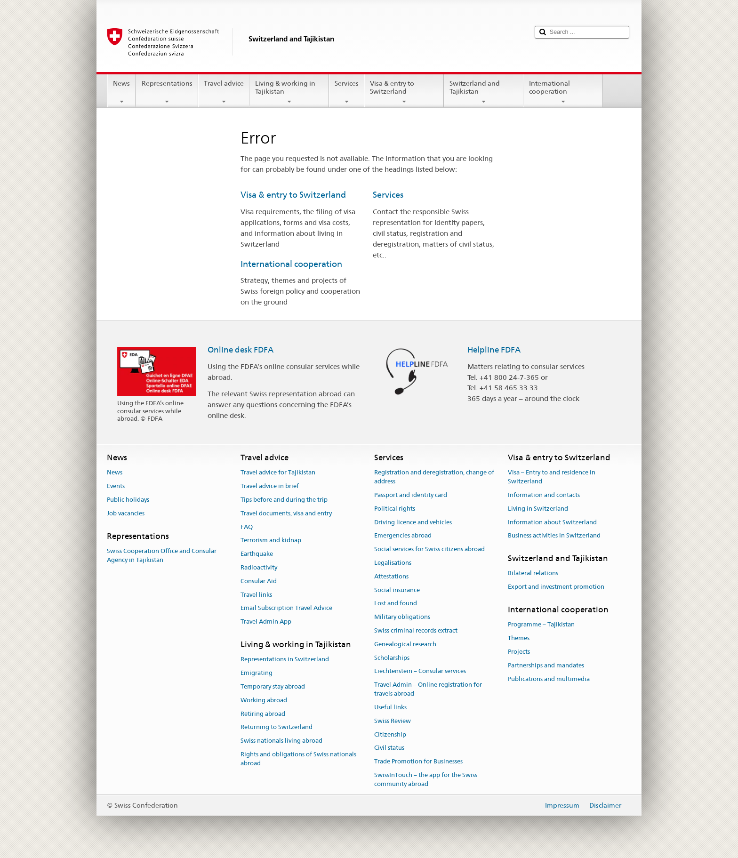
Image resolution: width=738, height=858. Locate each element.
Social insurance (397, 589)
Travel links (256, 594)
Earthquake (257, 553)
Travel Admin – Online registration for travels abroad (428, 690)
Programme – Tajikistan (541, 624)
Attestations (391, 576)
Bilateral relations (533, 573)
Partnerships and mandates (546, 665)
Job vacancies (125, 513)
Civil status (389, 748)
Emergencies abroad (403, 535)
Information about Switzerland (552, 522)
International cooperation (563, 92)
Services (346, 92)
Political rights (394, 508)
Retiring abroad (263, 713)
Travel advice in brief (270, 485)
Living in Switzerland (538, 508)
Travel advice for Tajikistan (278, 472)
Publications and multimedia (549, 678)
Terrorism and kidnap (271, 540)
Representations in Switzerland (285, 659)
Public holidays (128, 499)
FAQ (247, 526)
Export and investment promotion (556, 586)
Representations (166, 92)
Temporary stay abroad (273, 686)
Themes (518, 637)
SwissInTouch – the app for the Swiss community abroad (425, 779)
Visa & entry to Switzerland (404, 92)
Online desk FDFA (240, 349)
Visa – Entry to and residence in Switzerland (551, 477)
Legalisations (392, 562)
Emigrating (257, 672)
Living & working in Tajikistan (289, 92)
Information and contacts (544, 494)
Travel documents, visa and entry (286, 513)
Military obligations (402, 616)
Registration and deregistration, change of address (434, 477)
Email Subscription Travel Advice (286, 608)
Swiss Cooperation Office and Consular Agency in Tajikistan (162, 555)
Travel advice (224, 92)
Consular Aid (259, 581)
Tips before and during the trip (284, 499)
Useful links (390, 707)
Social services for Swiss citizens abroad (429, 549)
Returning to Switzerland (277, 727)
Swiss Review (392, 720)
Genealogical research (405, 644)
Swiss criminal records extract (415, 630)
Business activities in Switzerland (554, 535)
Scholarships (391, 657)
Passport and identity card (410, 494)
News (121, 92)
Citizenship (390, 734)
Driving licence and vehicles (413, 522)
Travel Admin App (266, 621)
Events (116, 485)
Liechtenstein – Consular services (420, 671)
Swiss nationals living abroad (281, 740)
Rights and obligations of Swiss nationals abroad (298, 759)
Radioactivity (259, 567)
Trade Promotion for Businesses (418, 761)
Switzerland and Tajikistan (483, 92)
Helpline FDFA (494, 349)
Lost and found (395, 603)
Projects (519, 651)
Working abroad (264, 700)
